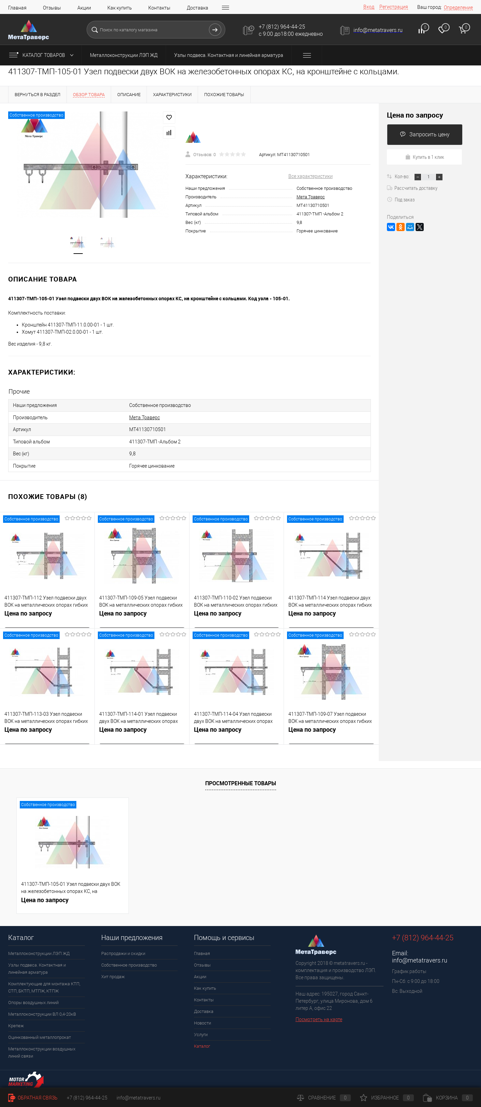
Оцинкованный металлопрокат (39, 1034)
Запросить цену (425, 134)
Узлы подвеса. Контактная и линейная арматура (228, 55)
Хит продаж (113, 974)
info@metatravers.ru (419, 957)
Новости (202, 1020)
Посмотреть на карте (319, 1017)
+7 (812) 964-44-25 (87, 1098)
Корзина (448, 1098)
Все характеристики (310, 176)
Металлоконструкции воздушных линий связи (41, 1050)
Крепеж (16, 1023)
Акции (84, 8)
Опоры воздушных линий (33, 1000)
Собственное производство (129, 962)
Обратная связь (33, 1098)
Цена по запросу (28, 612)
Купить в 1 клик (424, 156)
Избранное (387, 1098)
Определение (458, 7)
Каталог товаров (42, 55)
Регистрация (393, 7)
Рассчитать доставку (412, 187)
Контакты (159, 8)
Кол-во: (402, 176)
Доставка (197, 8)
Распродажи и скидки (123, 951)
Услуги (201, 1032)
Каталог (202, 1043)
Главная (17, 8)
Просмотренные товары (240, 781)
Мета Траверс (311, 197)
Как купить (119, 8)
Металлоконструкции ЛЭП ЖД (123, 55)
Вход (368, 7)
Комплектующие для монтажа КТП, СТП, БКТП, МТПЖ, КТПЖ (44, 985)
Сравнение (324, 1098)
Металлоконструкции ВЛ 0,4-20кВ (42, 1011)
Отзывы (52, 8)
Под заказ (401, 199)
